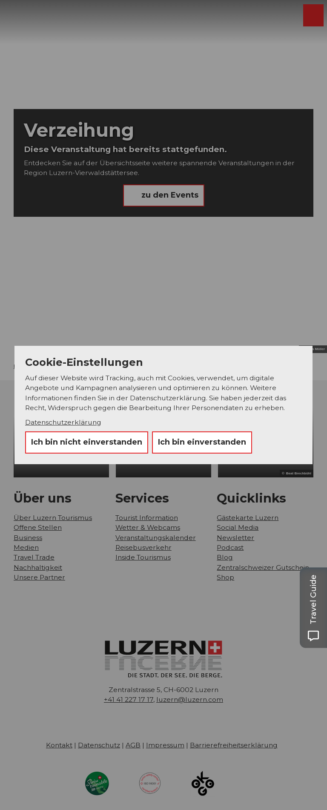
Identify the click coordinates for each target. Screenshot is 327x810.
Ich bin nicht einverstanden (86, 442)
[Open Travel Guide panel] (313, 607)
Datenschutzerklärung (63, 422)
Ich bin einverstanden (202, 442)
